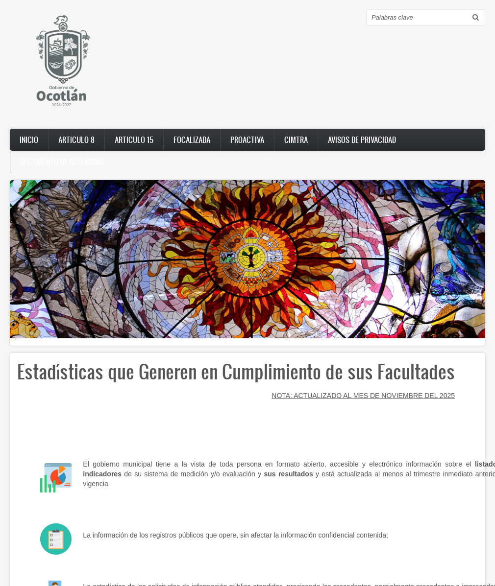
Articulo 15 (134, 139)
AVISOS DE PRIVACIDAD (362, 139)
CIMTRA (296, 139)
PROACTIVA (247, 139)
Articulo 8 (76, 139)
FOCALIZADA (191, 139)
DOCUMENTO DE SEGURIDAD (61, 161)
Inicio (29, 139)
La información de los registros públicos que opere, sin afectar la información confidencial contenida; (235, 535)
